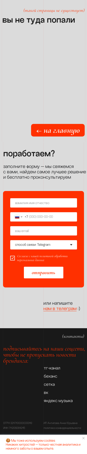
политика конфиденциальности (62, 428)
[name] (43, 203)
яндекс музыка (58, 400)
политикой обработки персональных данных (42, 258)
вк (46, 392)
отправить (43, 272)
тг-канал (52, 368)
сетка (49, 384)
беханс (50, 376)
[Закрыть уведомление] (83, 438)
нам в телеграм (60, 308)
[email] (43, 231)
